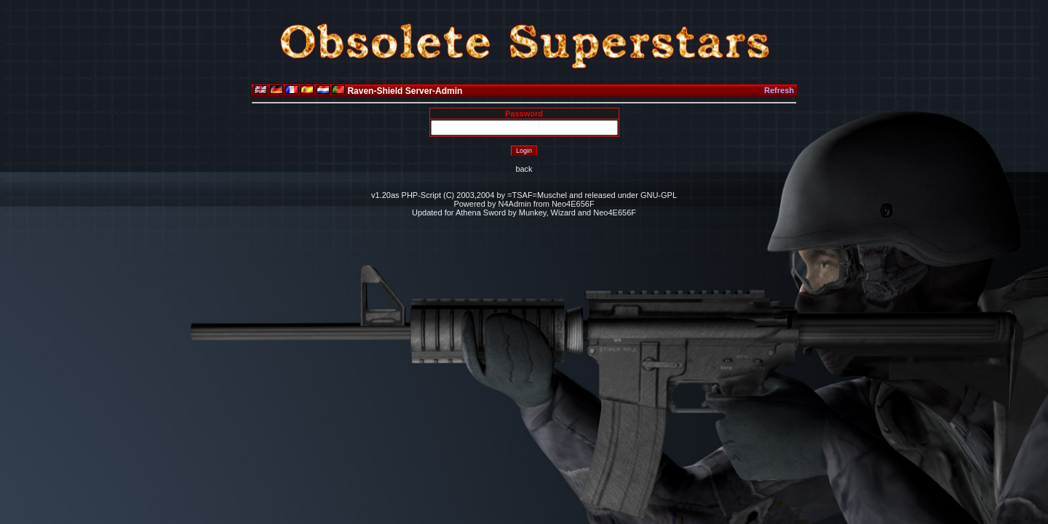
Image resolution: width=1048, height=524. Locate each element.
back (523, 168)
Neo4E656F (573, 203)
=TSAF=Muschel (537, 195)
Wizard (563, 212)
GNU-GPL (658, 195)
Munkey (533, 212)
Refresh (779, 90)
